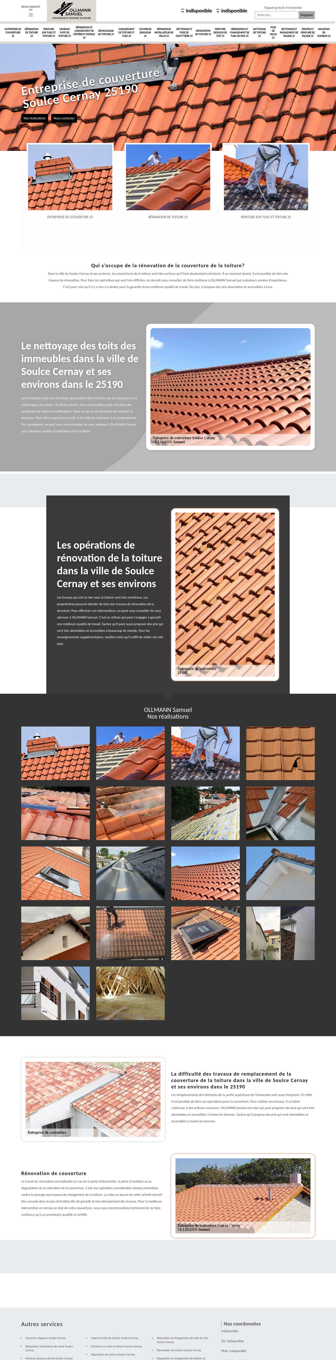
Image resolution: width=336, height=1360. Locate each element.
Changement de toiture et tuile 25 (126, 32)
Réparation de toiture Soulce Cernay (113, 1354)
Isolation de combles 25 (323, 32)
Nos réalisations (35, 118)
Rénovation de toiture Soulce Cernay (179, 1350)
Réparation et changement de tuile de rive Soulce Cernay (182, 1340)
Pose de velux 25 (273, 32)
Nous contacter (64, 118)
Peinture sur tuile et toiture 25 (49, 32)
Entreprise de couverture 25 (13, 32)
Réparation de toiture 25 (31, 32)
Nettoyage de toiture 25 (259, 32)
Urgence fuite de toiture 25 (64, 32)
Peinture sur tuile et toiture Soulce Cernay (116, 1346)
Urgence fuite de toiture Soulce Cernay (114, 1338)
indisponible (196, 11)
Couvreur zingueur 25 (145, 32)
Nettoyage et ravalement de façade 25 (289, 32)
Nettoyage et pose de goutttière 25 (184, 32)
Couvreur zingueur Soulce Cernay (46, 1338)
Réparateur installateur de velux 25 (163, 32)
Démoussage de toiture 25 (106, 32)
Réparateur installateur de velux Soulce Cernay (49, 1348)
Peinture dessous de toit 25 (220, 32)
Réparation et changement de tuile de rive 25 (239, 32)
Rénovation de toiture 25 (203, 32)
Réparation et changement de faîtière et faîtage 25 (84, 32)
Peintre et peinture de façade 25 (308, 32)
